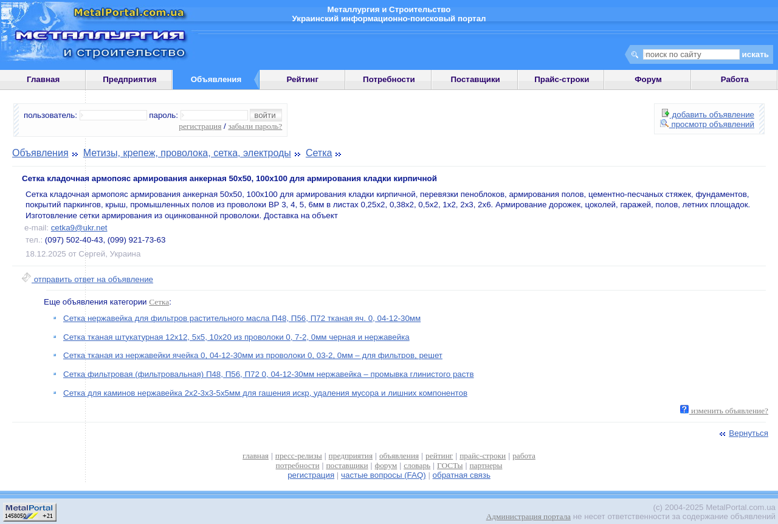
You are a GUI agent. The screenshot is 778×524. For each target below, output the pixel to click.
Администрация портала (528, 516)
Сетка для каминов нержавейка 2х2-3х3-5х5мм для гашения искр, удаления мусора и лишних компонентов (265, 393)
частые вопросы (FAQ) (383, 475)
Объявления (40, 153)
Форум (648, 79)
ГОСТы (450, 465)
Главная (43, 79)
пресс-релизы (298, 455)
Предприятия (129, 79)
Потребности (389, 79)
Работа (735, 79)
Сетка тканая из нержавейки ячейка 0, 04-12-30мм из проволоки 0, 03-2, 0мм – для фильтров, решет (252, 355)
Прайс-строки (561, 79)
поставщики (347, 465)
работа (523, 455)
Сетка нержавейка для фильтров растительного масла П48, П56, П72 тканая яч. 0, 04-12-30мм (242, 318)
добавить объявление (708, 114)
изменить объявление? (724, 410)
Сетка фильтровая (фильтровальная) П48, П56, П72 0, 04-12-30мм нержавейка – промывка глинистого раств (268, 374)
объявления (399, 455)
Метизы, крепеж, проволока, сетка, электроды (187, 153)
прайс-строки (483, 455)
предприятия (351, 455)
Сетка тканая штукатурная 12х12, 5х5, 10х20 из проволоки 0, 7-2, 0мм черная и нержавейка (236, 337)
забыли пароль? (255, 126)
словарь (417, 465)
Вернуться (742, 433)
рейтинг (439, 455)
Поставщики (475, 79)
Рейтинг (302, 79)
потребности (298, 465)
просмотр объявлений (707, 124)
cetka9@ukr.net (79, 227)
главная (256, 455)
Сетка (319, 153)
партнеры (485, 465)
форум (386, 465)
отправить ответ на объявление (87, 279)
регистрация (200, 126)
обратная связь (462, 475)
